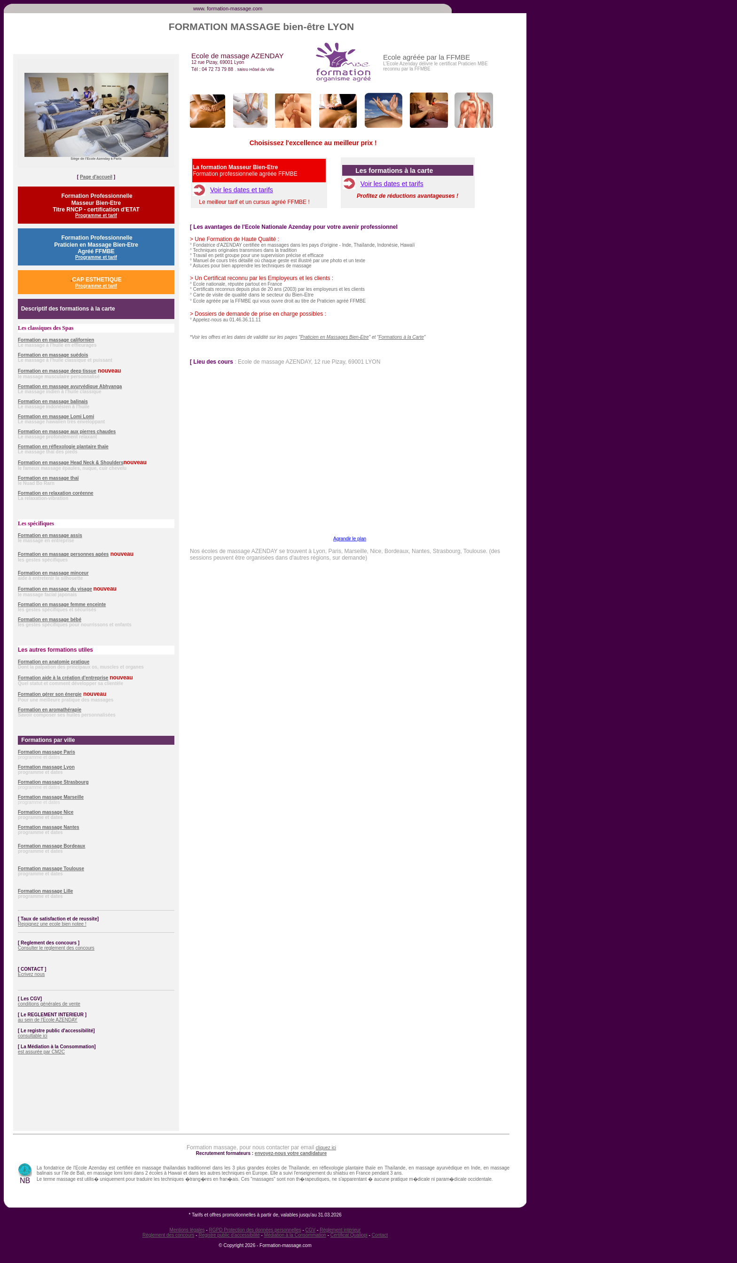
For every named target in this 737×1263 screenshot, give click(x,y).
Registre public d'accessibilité (228, 1235)
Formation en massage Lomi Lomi (56, 416)
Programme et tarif (96, 215)
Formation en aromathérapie (49, 709)
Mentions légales (187, 1229)
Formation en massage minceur (53, 573)
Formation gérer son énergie (50, 694)
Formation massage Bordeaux (51, 846)
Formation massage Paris (46, 752)
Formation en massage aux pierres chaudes (67, 431)
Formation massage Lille (45, 891)
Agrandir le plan (349, 538)
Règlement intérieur (340, 1229)
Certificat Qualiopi (349, 1235)
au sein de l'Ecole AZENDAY (48, 1019)
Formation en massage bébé (49, 619)
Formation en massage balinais (53, 401)
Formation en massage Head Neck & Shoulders (71, 462)
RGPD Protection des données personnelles (255, 1229)
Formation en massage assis (50, 535)
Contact (380, 1235)
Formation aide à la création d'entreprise (63, 677)
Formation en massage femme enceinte (62, 604)
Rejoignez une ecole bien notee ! (52, 924)
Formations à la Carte (401, 337)
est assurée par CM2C (41, 1051)
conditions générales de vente (49, 1003)
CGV (311, 1229)
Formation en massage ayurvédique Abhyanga (70, 386)
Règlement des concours (168, 1235)
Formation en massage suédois (53, 355)
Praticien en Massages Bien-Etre (334, 337)
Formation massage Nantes (48, 827)
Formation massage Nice (45, 812)
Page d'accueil (96, 176)
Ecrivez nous (31, 974)
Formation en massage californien (56, 340)
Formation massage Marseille (51, 797)
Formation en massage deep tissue (57, 371)
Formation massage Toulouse (51, 868)
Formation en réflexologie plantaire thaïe (63, 446)
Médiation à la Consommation (295, 1235)
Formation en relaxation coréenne (56, 493)
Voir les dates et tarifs (241, 190)
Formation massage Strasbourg (53, 782)
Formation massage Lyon (46, 767)
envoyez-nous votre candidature (291, 1153)
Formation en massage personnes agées (63, 554)
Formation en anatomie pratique (53, 661)
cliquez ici (326, 1147)
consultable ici (32, 1035)
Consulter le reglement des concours (56, 948)
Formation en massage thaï (48, 478)
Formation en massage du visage (55, 589)
